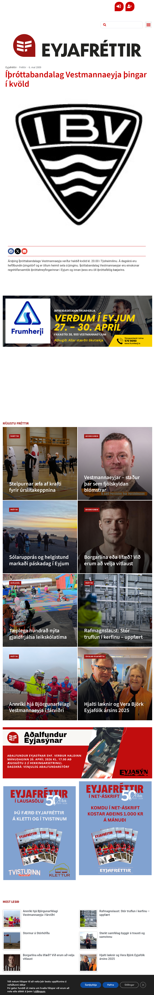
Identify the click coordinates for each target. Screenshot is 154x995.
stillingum (50, 991)
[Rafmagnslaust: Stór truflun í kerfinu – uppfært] (115, 610)
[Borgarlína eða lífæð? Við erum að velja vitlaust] (115, 537)
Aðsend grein (91, 436)
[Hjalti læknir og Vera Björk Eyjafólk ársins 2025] (115, 683)
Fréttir (22, 67)
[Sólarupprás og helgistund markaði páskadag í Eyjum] (40, 537)
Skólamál (15, 583)
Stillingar (126, 984)
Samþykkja (82, 984)
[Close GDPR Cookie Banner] (142, 985)
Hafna (105, 984)
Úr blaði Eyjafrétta (94, 656)
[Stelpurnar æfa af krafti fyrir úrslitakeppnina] (40, 463)
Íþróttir (14, 436)
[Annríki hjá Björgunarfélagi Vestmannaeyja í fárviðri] (40, 683)
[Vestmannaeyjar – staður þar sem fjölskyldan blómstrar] (115, 463)
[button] (148, 24)
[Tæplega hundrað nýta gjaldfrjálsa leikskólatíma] (40, 610)
